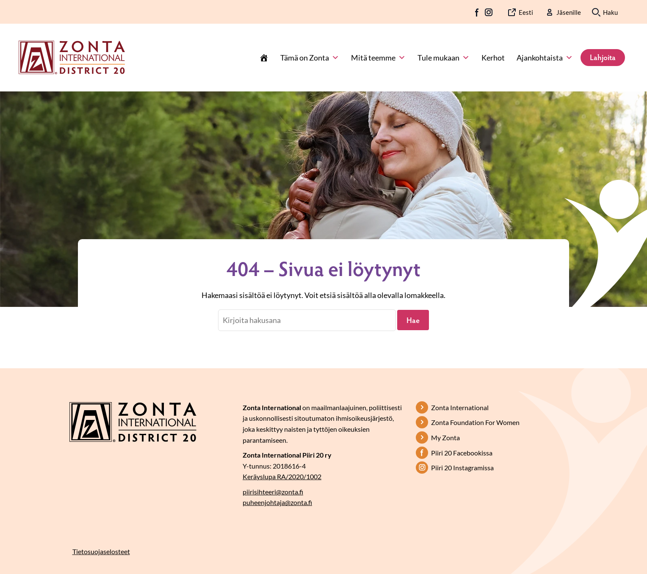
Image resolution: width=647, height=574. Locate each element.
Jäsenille (568, 12)
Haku (610, 12)
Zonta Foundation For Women (475, 422)
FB (477, 12)
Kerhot (493, 57)
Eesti (526, 12)
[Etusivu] (264, 57)
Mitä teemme (378, 57)
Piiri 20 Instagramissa (462, 468)
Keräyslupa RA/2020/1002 (282, 476)
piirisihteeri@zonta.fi (273, 492)
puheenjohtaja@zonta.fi (277, 502)
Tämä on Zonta (309, 57)
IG (489, 12)
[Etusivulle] (72, 56)
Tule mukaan (444, 57)
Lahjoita (603, 57)
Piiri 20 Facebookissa (461, 453)
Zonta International (460, 407)
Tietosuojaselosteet (101, 551)
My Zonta (445, 437)
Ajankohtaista (545, 57)
